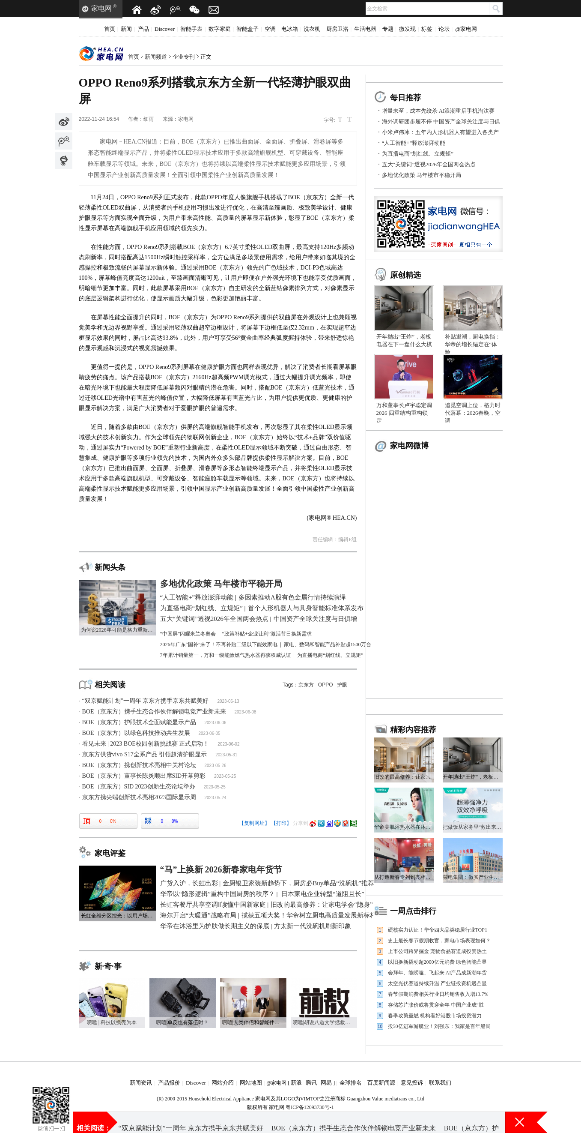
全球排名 (351, 1082)
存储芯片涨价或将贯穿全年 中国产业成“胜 (436, 1005)
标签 (426, 29)
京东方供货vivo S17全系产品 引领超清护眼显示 (144, 754)
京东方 (306, 685)
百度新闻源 (381, 1082)
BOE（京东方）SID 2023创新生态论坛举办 (138, 786)
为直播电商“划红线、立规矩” (418, 153)
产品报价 (169, 1082)
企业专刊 (184, 57)
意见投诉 (412, 1082)
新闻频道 (156, 57)
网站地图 (251, 1082)
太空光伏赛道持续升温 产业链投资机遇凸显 (437, 983)
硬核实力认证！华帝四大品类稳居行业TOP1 (437, 930)
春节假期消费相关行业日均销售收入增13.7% (438, 994)
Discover (165, 29)
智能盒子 (247, 29)
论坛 (444, 29)
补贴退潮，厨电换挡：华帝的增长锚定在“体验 (473, 344)
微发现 (407, 29)
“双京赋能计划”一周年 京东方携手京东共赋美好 (145, 701)
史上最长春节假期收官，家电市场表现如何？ (439, 941)
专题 (387, 29)
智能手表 (191, 29)
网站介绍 (223, 1082)
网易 (326, 1082)
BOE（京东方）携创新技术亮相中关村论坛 (139, 765)
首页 (109, 29)
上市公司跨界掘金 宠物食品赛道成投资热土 (437, 951)
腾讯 (311, 1082)
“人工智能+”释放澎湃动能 (414, 143)
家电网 (101, 8)
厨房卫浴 (337, 29)
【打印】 (281, 823)
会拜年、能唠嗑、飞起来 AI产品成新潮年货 (437, 973)
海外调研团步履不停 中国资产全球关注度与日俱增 (318, 1122)
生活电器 (365, 29)
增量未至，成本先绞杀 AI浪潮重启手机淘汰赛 (438, 111)
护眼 (342, 685)
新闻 (126, 29)
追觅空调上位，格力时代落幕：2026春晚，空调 (473, 413)
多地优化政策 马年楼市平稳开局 (421, 175)
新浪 (296, 1082)
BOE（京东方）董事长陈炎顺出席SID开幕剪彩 (144, 776)
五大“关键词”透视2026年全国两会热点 (429, 164)
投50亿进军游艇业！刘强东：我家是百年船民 (439, 1026)
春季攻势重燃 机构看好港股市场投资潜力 (435, 1016)
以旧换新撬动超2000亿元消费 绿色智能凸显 (437, 962)
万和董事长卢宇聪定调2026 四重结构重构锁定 (404, 413)
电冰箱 (289, 29)
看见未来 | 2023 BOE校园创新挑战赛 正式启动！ (145, 743)
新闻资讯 (141, 1082)
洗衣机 (312, 29)
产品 (143, 29)
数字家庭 (220, 29)
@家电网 (466, 29)
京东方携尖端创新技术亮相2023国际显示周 (139, 797)
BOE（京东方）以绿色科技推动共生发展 (136, 733)
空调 (270, 29)
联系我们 (440, 1082)
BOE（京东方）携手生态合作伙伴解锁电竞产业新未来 (154, 711)
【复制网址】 (254, 823)
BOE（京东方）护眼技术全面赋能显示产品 (139, 722)
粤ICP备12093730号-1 (310, 1107)
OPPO (325, 685)
